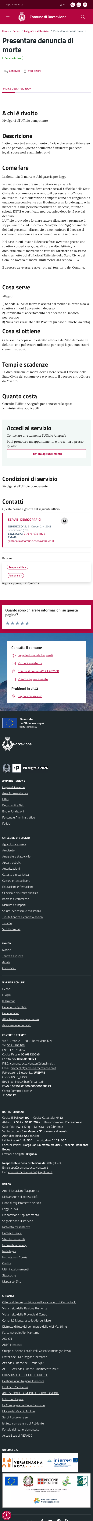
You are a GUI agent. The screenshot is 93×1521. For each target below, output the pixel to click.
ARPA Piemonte (12, 1344)
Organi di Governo (13, 787)
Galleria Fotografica (14, 1007)
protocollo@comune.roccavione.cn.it (31, 541)
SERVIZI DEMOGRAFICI (24, 519)
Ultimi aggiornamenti (15, 1269)
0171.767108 (16, 1045)
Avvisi (6, 962)
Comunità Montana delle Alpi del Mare (26, 1320)
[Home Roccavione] (40, 17)
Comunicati (9, 968)
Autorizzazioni (11, 868)
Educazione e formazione (18, 886)
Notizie (6, 950)
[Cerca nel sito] (82, 16)
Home (5, 31)
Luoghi (6, 995)
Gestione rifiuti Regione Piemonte (23, 1381)
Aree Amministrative (15, 793)
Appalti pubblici (11, 862)
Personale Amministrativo (18, 817)
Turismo (7, 923)
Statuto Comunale (13, 1239)
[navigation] (7, 16)
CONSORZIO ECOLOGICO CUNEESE (25, 1375)
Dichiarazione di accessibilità (20, 1196)
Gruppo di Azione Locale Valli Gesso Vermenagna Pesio (36, 1350)
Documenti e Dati (13, 805)
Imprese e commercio (15, 898)
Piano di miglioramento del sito (21, 1202)
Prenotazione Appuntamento (20, 1215)
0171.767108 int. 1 (34, 533)
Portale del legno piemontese (20, 1429)
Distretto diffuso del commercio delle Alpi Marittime (34, 1326)
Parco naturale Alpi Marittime (20, 1332)
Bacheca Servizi (12, 1233)
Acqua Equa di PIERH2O (17, 1435)
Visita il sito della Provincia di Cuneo (24, 1314)
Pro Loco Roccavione (15, 1387)
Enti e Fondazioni (13, 811)
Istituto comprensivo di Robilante (23, 1423)
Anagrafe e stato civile (36, 31)
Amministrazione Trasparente (20, 1190)
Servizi (16, 31)
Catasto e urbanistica (15, 874)
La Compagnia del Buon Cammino (23, 1405)
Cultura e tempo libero (16, 880)
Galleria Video (10, 1013)
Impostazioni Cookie (14, 1257)
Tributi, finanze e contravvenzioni (22, 917)
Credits (6, 1263)
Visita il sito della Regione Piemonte (24, 1308)
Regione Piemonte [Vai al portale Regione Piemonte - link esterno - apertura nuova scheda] (14, 4)
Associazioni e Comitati (16, 1025)
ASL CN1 (8, 1338)
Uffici (5, 799)
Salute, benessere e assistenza (21, 911)
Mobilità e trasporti (14, 905)
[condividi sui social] (11, 71)
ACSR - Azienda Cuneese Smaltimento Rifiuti (30, 1369)
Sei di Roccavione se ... (16, 1417)
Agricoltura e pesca (14, 844)
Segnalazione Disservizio (17, 1221)
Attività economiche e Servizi (20, 1019)
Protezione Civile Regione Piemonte (24, 1356)
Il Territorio (8, 1001)
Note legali (9, 1251)
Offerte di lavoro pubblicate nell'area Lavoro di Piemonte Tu (39, 1302)
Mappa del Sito (11, 1281)
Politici (6, 823)
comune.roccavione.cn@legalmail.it (32, 1063)
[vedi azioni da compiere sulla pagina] (31, 71)
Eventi (6, 989)
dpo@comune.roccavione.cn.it (29, 1167)
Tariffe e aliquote (12, 956)
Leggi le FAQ (10, 1208)
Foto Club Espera (12, 1399)
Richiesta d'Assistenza (16, 1227)
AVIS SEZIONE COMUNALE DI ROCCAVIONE (30, 1393)
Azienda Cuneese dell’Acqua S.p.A (23, 1363)
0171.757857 (16, 1049)
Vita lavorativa (11, 929)
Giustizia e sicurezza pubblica (20, 892)
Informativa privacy (14, 1245)
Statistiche (9, 1275)
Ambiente (8, 850)
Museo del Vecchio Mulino (18, 1411)
